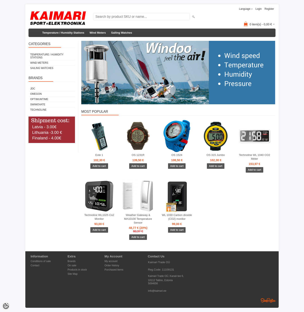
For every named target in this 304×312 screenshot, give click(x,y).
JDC (32, 88)
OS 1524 (176, 155)
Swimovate (37, 104)
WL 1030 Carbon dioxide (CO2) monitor (177, 216)
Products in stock (77, 269)
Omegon (36, 93)
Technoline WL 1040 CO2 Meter (254, 156)
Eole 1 (99, 155)
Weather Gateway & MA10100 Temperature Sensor (138, 218)
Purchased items (113, 269)
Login (258, 8)
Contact (35, 265)
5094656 (153, 283)
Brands (72, 261)
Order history (111, 265)
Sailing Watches (121, 32)
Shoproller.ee (268, 300)
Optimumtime (39, 99)
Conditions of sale (41, 261)
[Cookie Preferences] (6, 306)
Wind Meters (98, 32)
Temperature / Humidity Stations (63, 32)
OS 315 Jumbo (215, 155)
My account (110, 261)
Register (269, 8)
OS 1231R (138, 155)
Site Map (72, 273)
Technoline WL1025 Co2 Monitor (99, 216)
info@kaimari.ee (157, 290)
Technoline (38, 109)
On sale (72, 265)
